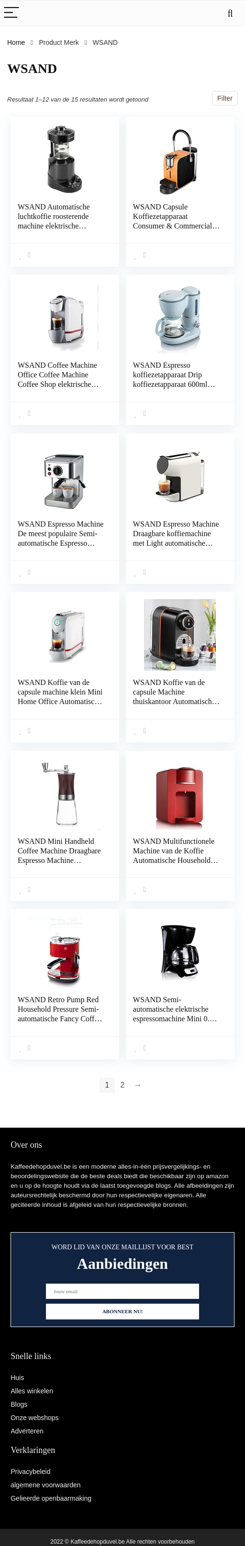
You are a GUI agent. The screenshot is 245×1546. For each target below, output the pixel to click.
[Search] (230, 13)
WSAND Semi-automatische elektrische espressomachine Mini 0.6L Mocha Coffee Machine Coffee (175, 1015)
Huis (17, 1377)
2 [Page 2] (123, 1081)
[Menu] (11, 13)
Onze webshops (34, 1417)
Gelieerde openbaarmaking (51, 1498)
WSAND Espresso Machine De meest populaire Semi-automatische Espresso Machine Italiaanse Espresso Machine (61, 542)
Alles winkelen (32, 1391)
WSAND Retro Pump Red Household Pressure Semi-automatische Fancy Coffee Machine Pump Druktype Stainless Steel (59, 1015)
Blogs (19, 1404)
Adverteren (27, 1431)
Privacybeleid (30, 1471)
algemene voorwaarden (45, 1485)
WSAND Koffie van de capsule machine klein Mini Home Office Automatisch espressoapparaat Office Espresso (60, 699)
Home (16, 42)
